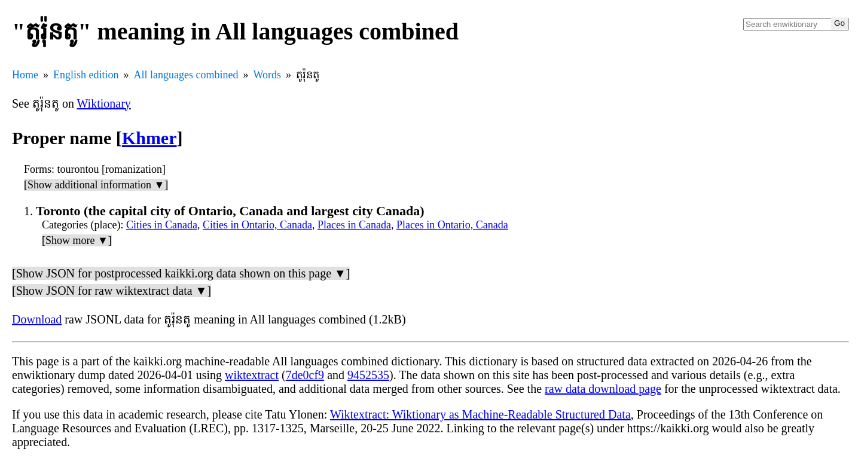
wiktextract (252, 374)
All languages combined (186, 75)
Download (37, 319)
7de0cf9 (305, 374)
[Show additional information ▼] (96, 185)
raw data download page (603, 388)
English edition (86, 75)
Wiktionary (104, 103)
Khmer (149, 138)
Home (25, 75)
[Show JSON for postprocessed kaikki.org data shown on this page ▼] (181, 273)
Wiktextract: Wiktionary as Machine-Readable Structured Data (480, 414)
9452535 (368, 374)
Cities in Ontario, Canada (257, 225)
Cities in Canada (161, 225)
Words (267, 75)
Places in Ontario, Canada (452, 225)
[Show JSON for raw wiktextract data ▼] (111, 290)
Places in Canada (354, 225)
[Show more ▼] (77, 240)
